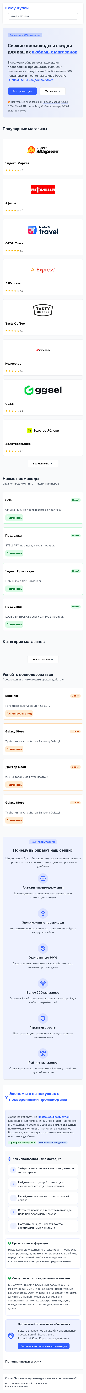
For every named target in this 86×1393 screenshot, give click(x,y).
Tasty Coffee (42, 106)
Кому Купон (17, 8)
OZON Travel (15, 106)
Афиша (64, 101)
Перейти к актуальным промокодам (44, 1346)
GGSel (65, 106)
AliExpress (28, 106)
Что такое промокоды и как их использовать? (45, 1378)
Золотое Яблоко (17, 110)
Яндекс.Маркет (51, 101)
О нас (9, 1378)
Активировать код (19, 713)
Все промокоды (22, 91)
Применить (14, 517)
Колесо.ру (55, 106)
